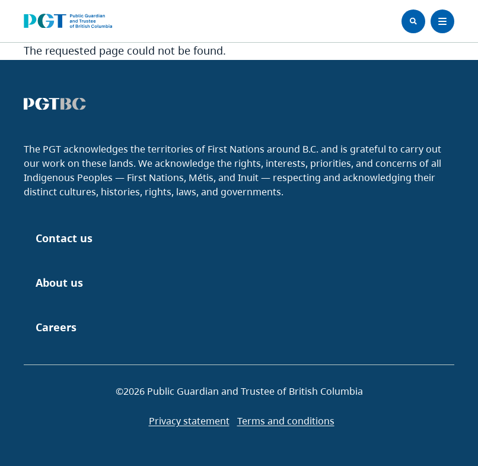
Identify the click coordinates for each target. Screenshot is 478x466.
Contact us (64, 238)
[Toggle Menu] (442, 21)
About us (59, 282)
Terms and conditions (285, 420)
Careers (56, 327)
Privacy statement (189, 420)
